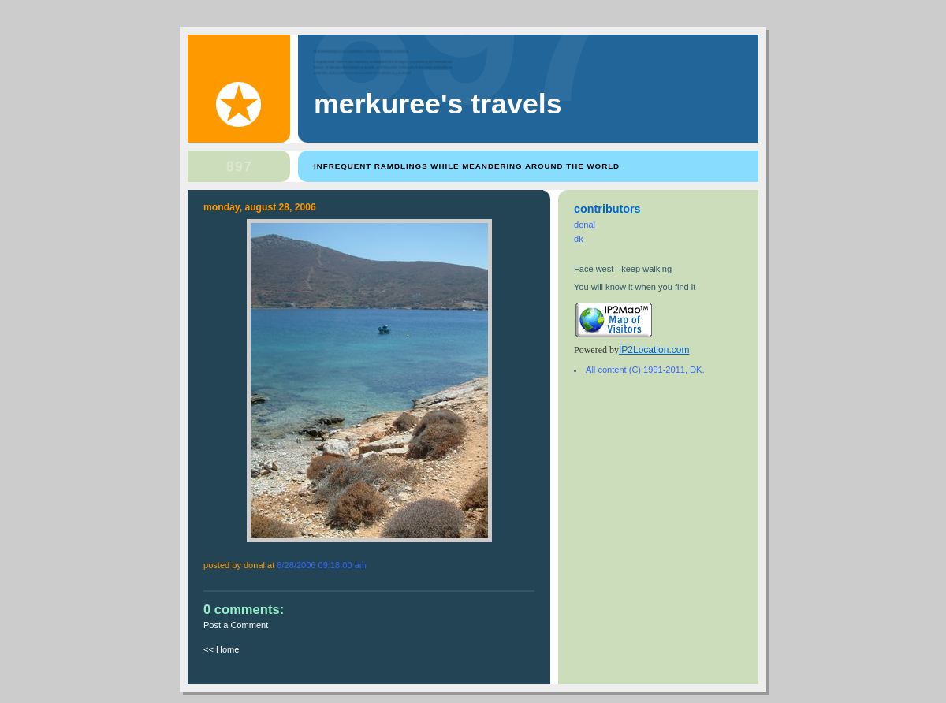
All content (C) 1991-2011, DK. (645, 369)
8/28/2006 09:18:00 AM (322, 565)
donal (584, 224)
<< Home (221, 649)
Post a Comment (235, 625)
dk (578, 239)
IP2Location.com (654, 349)
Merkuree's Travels (438, 104)
